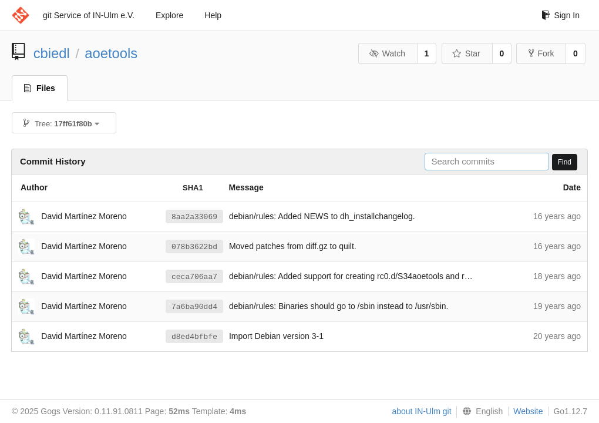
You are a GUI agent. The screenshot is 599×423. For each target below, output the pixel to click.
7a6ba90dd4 (194, 306)
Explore (169, 15)
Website (528, 411)
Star (466, 53)
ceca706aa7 (194, 276)
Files (39, 88)
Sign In (560, 15)
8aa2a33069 (194, 217)
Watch (387, 53)
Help (212, 15)
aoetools (111, 53)
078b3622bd (194, 246)
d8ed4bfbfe (194, 336)
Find (564, 162)
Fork (541, 53)
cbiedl (51, 53)
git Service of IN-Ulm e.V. (88, 15)
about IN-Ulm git (421, 411)
